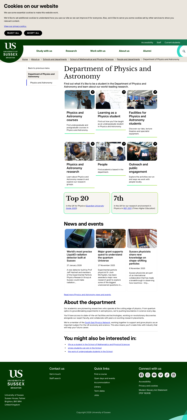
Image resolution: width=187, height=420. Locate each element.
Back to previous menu (39, 68)
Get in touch (55, 374)
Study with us (44, 50)
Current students (172, 42)
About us (124, 50)
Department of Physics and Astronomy (41, 75)
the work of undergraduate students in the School (90, 351)
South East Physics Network (97, 322)
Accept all (33, 33)
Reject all (13, 33)
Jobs (96, 395)
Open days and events (104, 378)
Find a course (100, 374)
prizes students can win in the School (85, 348)
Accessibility (147, 42)
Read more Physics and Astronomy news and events (87, 294)
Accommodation (102, 382)
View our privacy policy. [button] (15, 26)
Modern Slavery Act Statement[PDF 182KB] (153, 391)
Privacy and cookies (148, 385)
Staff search (55, 378)
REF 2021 (127, 208)
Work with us (98, 50)
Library (97, 386)
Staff (159, 42)
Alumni (147, 50)
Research (71, 50)
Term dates (99, 391)
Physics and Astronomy (41, 82)
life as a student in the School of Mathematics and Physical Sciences (99, 344)
